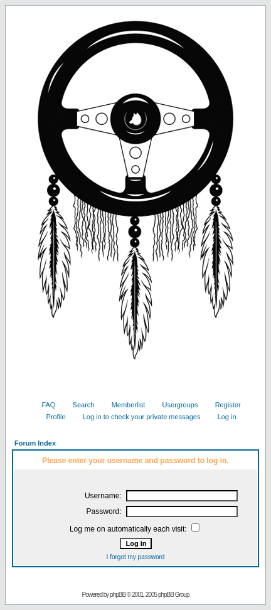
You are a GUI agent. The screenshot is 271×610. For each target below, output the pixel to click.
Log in (222, 416)
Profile (50, 416)
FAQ (43, 405)
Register (223, 405)
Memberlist (124, 405)
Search (79, 405)
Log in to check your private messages (137, 416)
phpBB (117, 594)
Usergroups (175, 405)
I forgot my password (136, 557)
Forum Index (35, 443)
